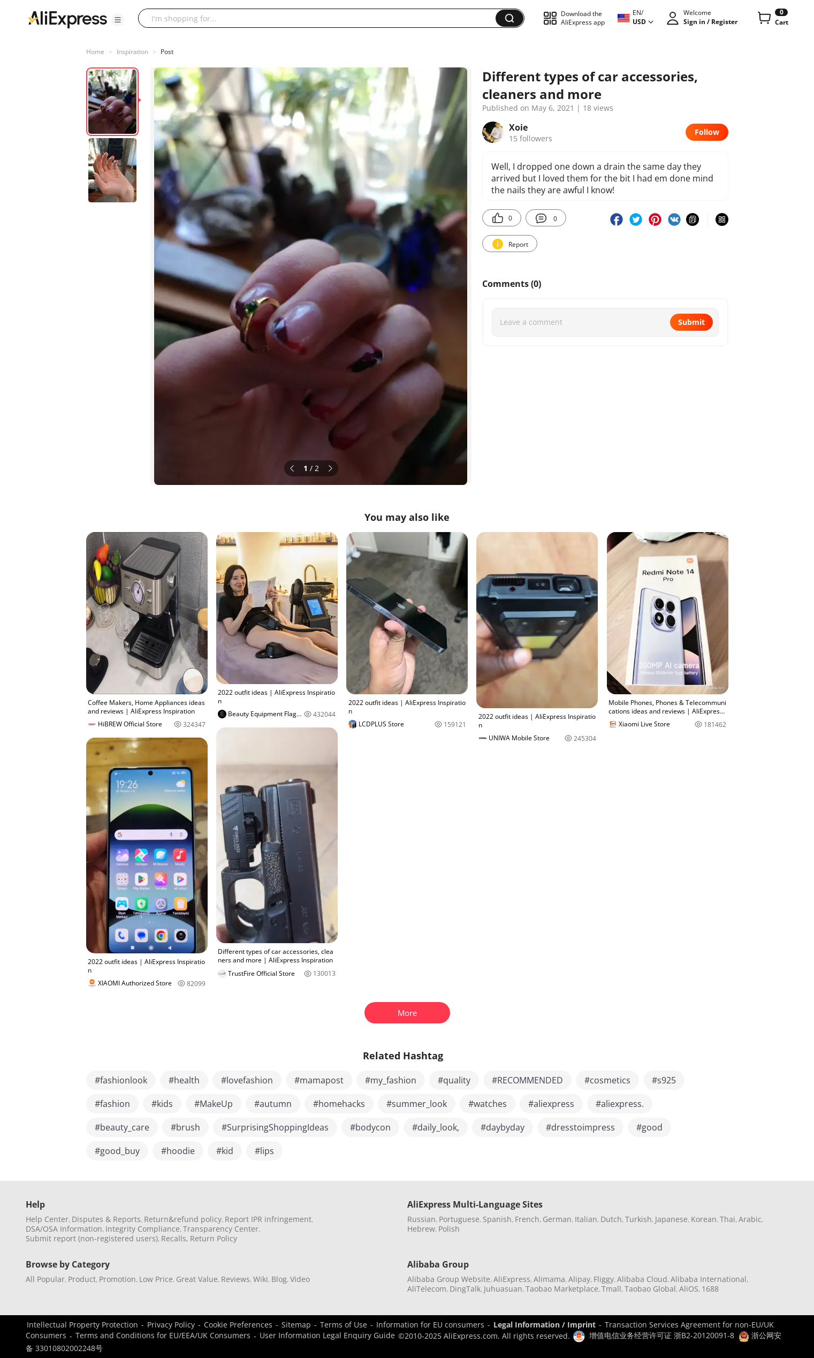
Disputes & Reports (106, 1219)
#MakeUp (213, 1104)
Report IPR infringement (268, 1219)
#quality (454, 1080)
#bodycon (370, 1127)
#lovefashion (247, 1080)
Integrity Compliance (142, 1229)
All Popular (45, 1279)
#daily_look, (435, 1127)
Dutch (611, 1219)
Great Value (197, 1279)
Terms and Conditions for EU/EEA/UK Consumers (162, 1335)
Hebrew (421, 1229)
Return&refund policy (183, 1219)
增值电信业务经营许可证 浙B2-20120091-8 (661, 1335)
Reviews (235, 1279)
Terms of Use (343, 1324)
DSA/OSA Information (64, 1229)
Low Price (156, 1279)
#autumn (273, 1104)
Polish (449, 1229)
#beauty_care (122, 1127)
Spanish (497, 1219)
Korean (704, 1219)
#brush (185, 1127)
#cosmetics (607, 1080)
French (527, 1219)
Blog (279, 1279)
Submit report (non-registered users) (92, 1238)
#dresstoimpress (580, 1127)
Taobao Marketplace (562, 1289)
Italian (586, 1219)
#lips (264, 1151)
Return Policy (213, 1238)
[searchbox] (321, 18)
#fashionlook (121, 1080)
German (557, 1219)
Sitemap (296, 1324)
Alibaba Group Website (448, 1279)
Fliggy (604, 1279)
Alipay (579, 1279)
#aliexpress (551, 1104)
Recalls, (174, 1238)
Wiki (260, 1279)
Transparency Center (220, 1229)
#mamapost (319, 1080)
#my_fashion (390, 1080)
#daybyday (502, 1127)
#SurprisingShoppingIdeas (275, 1127)
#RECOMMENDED (527, 1080)
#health (184, 1080)
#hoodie (178, 1151)
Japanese (671, 1219)
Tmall (611, 1289)
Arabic (750, 1219)
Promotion (117, 1279)
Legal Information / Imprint (544, 1324)
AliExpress (511, 1279)
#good (649, 1127)
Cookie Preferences (238, 1324)
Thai (727, 1219)
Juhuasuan (503, 1289)
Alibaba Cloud (642, 1279)
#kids (162, 1104)
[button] (117, 19)
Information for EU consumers (430, 1324)
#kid (224, 1151)
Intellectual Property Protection (82, 1324)
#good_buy (117, 1151)
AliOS (688, 1289)
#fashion (112, 1104)
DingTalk (465, 1289)
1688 (710, 1289)
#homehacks (339, 1104)
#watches (487, 1104)
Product (82, 1279)
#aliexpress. (620, 1104)
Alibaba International (709, 1279)
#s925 (664, 1080)
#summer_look (416, 1104)
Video (300, 1279)
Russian (421, 1219)
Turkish (638, 1219)
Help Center (47, 1219)
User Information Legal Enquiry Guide (327, 1335)
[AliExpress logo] (67, 18)
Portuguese (459, 1219)
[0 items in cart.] (772, 18)
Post (167, 51)
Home (95, 51)
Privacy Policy (171, 1324)
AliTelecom (426, 1289)
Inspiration (132, 51)
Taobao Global (650, 1289)
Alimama (549, 1279)
